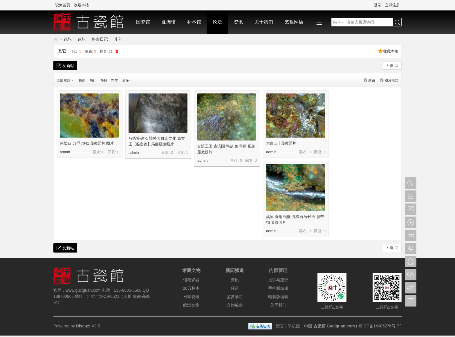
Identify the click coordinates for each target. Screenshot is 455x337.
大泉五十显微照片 (281, 143)
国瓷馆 (143, 21)
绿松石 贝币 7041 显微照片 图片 (87, 143)
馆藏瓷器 (191, 279)
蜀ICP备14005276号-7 (378, 326)
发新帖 (68, 65)
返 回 (394, 65)
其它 (62, 51)
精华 (114, 80)
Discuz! (83, 326)
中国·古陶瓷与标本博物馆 (55, 39)
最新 (82, 80)
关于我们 (263, 21)
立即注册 (392, 5)
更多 (125, 80)
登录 (377, 5)
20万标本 (191, 288)
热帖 (103, 80)
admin (65, 152)
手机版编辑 (278, 288)
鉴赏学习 (235, 296)
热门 (93, 80)
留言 (280, 326)
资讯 (238, 21)
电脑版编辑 (278, 296)
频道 (235, 288)
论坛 (217, 21)
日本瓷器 (191, 296)
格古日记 (100, 39)
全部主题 (64, 80)
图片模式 (391, 80)
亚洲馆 (169, 21)
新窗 (371, 80)
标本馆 (194, 21)
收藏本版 (390, 51)
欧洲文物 (191, 305)
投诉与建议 (278, 279)
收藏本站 (81, 5)
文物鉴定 (235, 305)
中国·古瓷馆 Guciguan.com (329, 326)
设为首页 (62, 5)
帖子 (337, 22)
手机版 (294, 326)
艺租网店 (294, 21)
